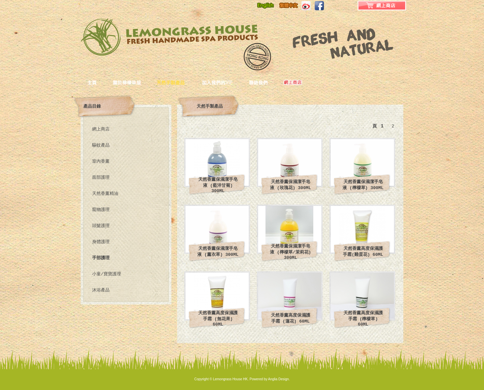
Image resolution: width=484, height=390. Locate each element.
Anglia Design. (279, 379)
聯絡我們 (266, 82)
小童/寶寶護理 (106, 274)
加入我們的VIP (225, 82)
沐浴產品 (101, 290)
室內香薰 (101, 161)
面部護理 (101, 177)
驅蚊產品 (101, 145)
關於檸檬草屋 (135, 82)
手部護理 (101, 258)
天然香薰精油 (105, 193)
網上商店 (101, 129)
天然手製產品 (179, 82)
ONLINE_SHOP (293, 82)
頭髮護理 (101, 225)
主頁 (100, 82)
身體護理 (101, 241)
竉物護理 (101, 209)
